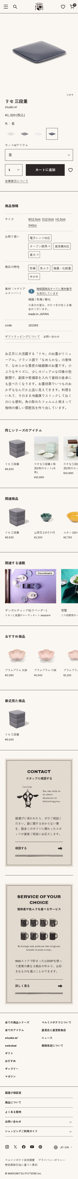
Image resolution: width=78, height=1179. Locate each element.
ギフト (9, 1053)
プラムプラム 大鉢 (16, 670)
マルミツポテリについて (56, 1022)
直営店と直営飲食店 (54, 1030)
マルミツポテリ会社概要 (20, 1160)
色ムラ (44, 268)
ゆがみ (34, 276)
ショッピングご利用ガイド (21, 1131)
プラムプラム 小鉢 (45, 670)
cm (34, 219)
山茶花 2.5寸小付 (44, 532)
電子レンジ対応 (40, 238)
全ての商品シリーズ (17, 1022)
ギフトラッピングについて (22, 336)
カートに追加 (45, 170)
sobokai (10, 1045)
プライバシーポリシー (51, 1160)
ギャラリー (12, 1068)
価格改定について (52, 1045)
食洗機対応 (62, 246)
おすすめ (10, 1061)
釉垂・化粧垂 (62, 268)
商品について (13, 1102)
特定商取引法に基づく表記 (21, 1165)
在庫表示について (16, 181)
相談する (21, 848)
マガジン (10, 1076)
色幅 (33, 268)
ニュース (47, 1038)
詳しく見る (22, 986)
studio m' (11, 1038)
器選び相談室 (13, 1093)
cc (32, 225)
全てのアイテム (14, 1030)
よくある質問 (13, 1112)
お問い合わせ (51, 336)
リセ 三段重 (12, 532)
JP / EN (61, 1147)
